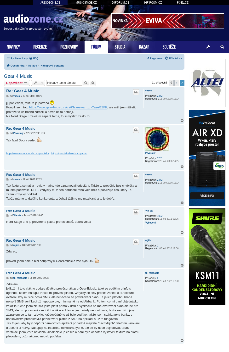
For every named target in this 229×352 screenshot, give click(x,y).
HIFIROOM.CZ (153, 2)
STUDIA (120, 46)
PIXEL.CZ (183, 2)
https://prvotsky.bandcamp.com (69, 153)
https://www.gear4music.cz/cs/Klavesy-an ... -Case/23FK (68, 107)
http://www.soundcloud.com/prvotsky (27, 153)
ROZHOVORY (69, 46)
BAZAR (144, 46)
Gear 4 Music (18, 76)
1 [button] (176, 83)
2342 (159, 96)
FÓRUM (96, 46)
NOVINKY (13, 46)
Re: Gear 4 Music (22, 91)
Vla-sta (149, 210)
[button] (171, 83)
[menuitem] (34, 58)
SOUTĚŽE (169, 46)
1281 (159, 158)
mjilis (148, 240)
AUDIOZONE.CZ (50, 2)
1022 (159, 216)
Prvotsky (150, 153)
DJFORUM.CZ (120, 2)
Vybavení (150, 222)
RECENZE (40, 46)
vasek (148, 90)
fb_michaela (152, 273)
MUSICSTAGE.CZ (86, 2)
